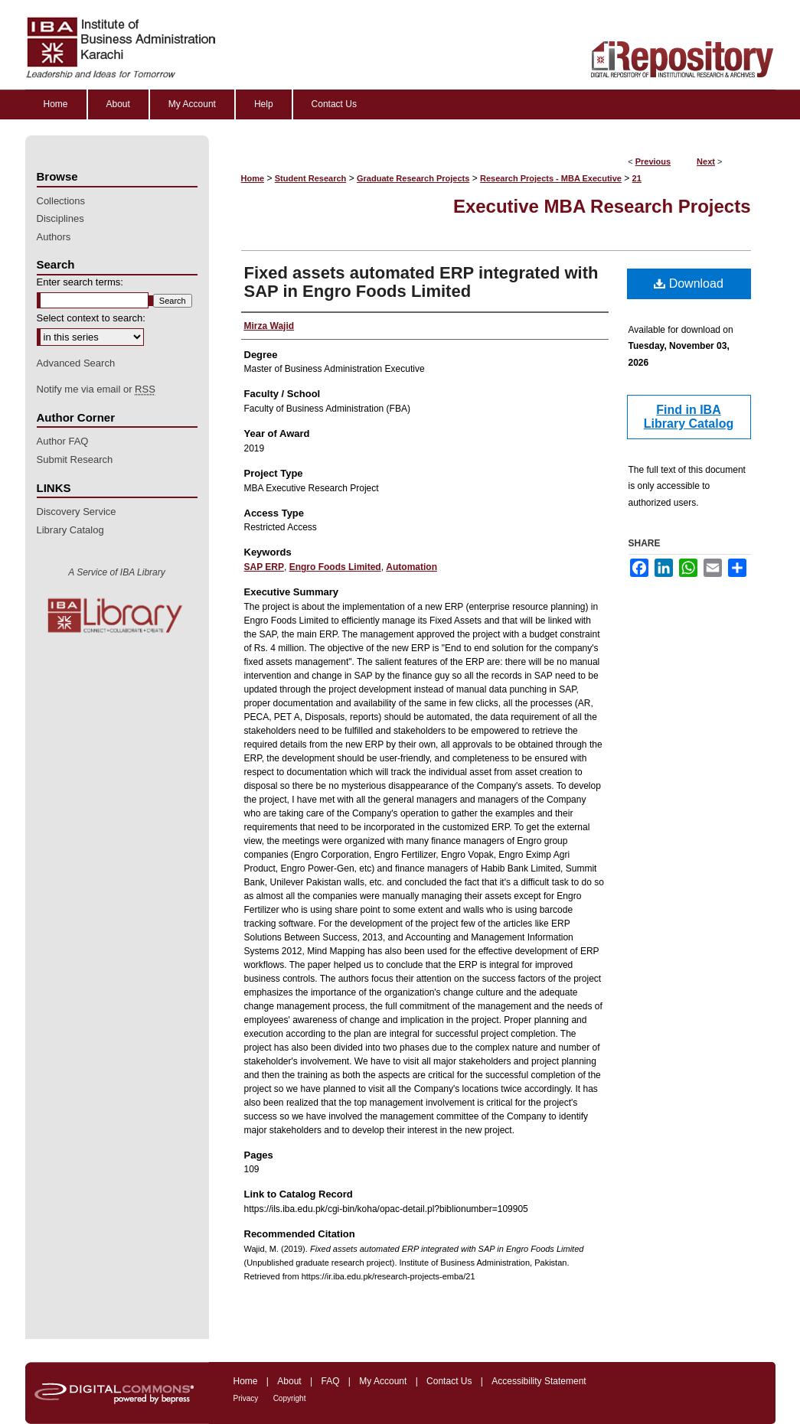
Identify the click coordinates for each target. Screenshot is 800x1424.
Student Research (311, 178)
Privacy (246, 1398)
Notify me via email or (96, 389)
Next (706, 161)
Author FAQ (63, 441)
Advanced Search (76, 363)
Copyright (289, 1398)
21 (637, 178)
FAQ (330, 1381)
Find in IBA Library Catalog (688, 416)
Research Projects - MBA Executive (551, 178)
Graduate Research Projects (413, 178)
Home (253, 178)
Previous (653, 161)
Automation (411, 567)
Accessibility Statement (538, 1381)
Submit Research (75, 459)
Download (688, 283)
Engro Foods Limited (335, 567)
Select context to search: (91, 318)
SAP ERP (264, 567)
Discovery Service (76, 511)
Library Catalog (70, 530)
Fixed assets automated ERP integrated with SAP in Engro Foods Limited (421, 282)
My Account (383, 1381)
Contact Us (449, 1381)
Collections (61, 201)
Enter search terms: (80, 282)
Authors (54, 237)
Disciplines (60, 218)
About (289, 1381)
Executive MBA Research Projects (602, 206)
